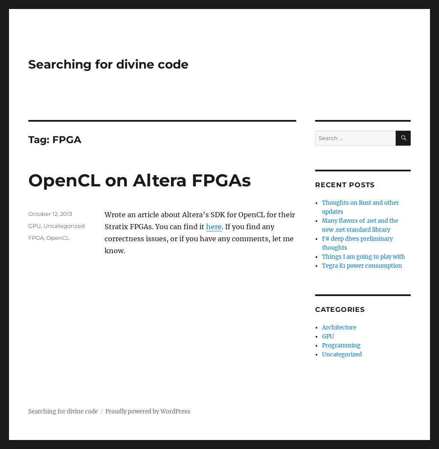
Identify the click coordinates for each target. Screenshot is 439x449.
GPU (34, 225)
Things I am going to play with (363, 256)
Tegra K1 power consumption (362, 265)
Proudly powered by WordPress (147, 411)
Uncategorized (64, 225)
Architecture (339, 327)
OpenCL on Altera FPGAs (139, 180)
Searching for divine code (108, 64)
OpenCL (57, 237)
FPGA (36, 237)
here (214, 226)
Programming (341, 345)
